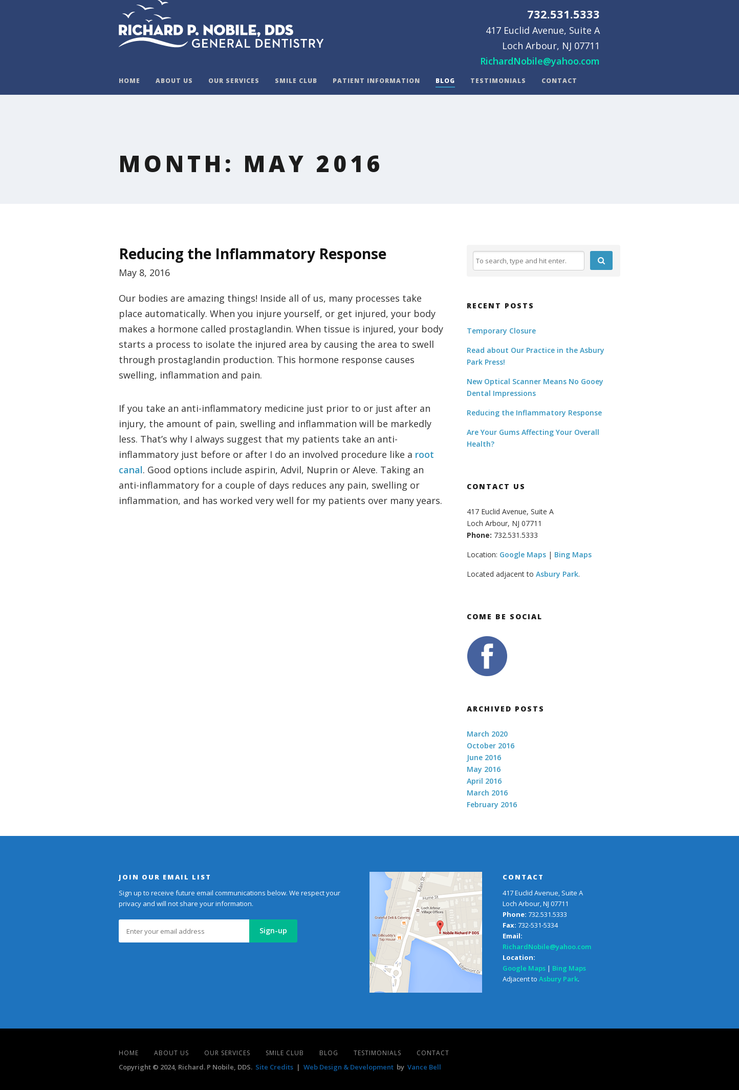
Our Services (233, 81)
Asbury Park (557, 574)
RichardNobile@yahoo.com (540, 61)
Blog (445, 81)
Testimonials (498, 81)
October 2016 (490, 745)
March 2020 (487, 734)
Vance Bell (424, 1067)
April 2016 (484, 781)
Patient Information (376, 81)
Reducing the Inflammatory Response (252, 253)
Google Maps (522, 554)
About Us (174, 81)
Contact (559, 81)
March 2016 (487, 793)
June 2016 (484, 757)
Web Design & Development (348, 1067)
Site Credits (274, 1067)
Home (129, 81)
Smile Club (296, 81)
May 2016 (484, 769)
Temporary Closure (501, 331)
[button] (601, 260)
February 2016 (492, 804)
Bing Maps (573, 554)
